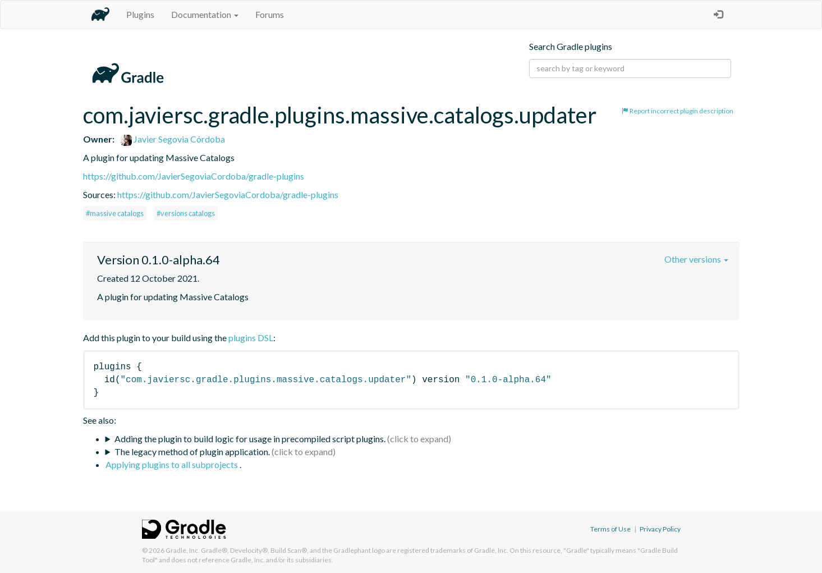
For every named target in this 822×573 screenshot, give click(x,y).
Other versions (696, 259)
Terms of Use (610, 529)
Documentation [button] (204, 14)
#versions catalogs (186, 213)
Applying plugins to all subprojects (172, 464)
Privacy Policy (660, 529)
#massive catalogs (115, 213)
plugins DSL (250, 337)
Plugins (140, 14)
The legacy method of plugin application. (192, 451)
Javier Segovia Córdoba (173, 139)
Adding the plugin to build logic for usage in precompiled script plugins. (249, 438)
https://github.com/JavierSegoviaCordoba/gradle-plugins (193, 176)
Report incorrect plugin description (677, 111)
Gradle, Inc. (183, 550)
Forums (269, 14)
